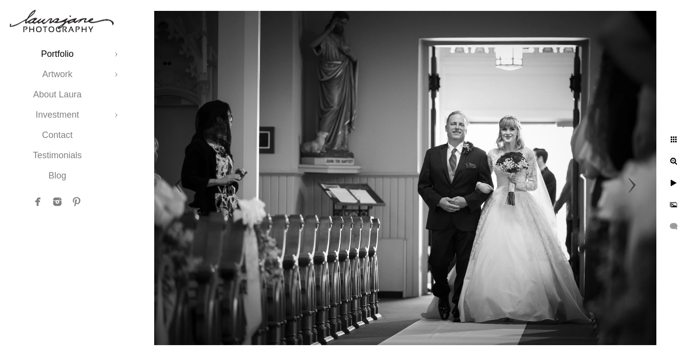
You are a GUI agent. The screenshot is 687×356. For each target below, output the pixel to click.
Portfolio (57, 54)
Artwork (57, 74)
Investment (57, 115)
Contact (57, 135)
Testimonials (57, 155)
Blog (57, 175)
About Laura (57, 94)
